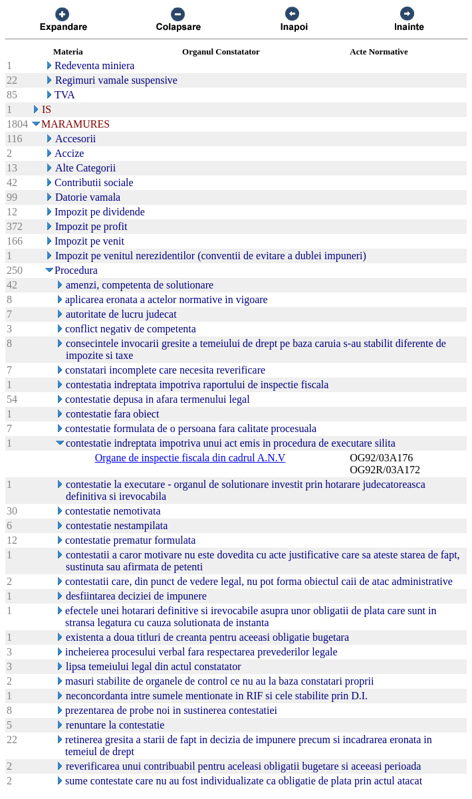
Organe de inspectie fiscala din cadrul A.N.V (190, 457)
